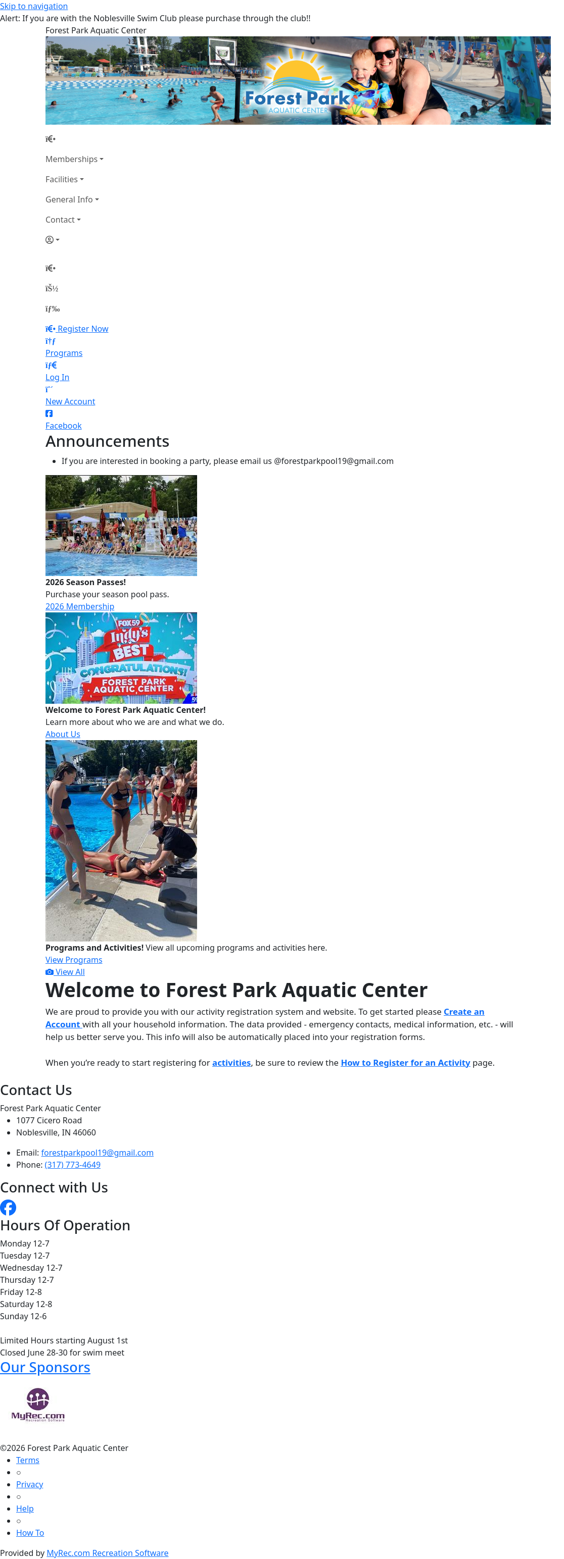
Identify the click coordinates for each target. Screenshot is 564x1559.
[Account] (74, 240)
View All (65, 971)
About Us (62, 734)
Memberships (71, 159)
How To (30, 1532)
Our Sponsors (45, 1367)
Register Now (83, 328)
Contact (60, 219)
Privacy (29, 1484)
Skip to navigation (34, 6)
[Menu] (52, 308)
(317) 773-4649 (73, 1164)
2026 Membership (79, 606)
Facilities (61, 179)
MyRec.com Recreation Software (107, 1552)
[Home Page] (74, 139)
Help (25, 1508)
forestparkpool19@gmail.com (97, 1152)
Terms (27, 1460)
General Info (69, 199)
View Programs (74, 959)
